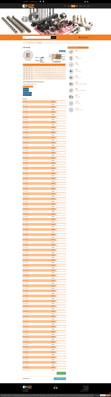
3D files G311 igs (25, 88)
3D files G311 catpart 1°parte (27, 92)
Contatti (88, 6)
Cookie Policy (97, 395)
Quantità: (53, 101)
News (84, 6)
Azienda (69, 6)
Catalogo (73, 6)
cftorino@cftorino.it (34, 1)
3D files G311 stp (25, 90)
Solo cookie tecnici (103, 395)
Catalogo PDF (83, 37)
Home (65, 6)
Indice (24, 42)
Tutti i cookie (108, 395)
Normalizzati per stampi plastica (31, 42)
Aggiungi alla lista (61, 373)
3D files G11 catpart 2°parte (27, 94)
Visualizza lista (60, 378)
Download (80, 6)
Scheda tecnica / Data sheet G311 (28, 86)
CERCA (53, 37)
